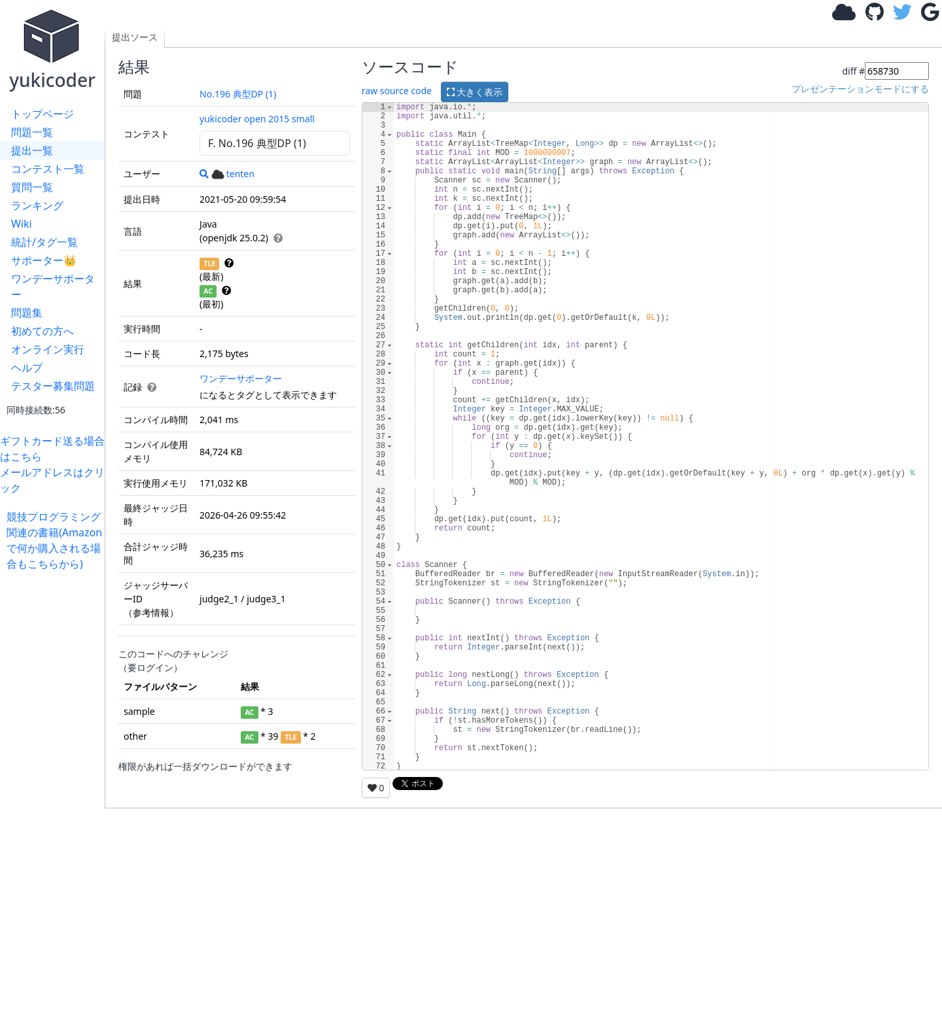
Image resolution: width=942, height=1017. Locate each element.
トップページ (42, 114)
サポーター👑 (44, 260)
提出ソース (135, 37)
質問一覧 (32, 187)
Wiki (21, 223)
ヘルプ (27, 367)
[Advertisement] (56, 768)
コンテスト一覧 (47, 169)
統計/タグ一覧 (44, 242)
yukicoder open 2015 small (257, 118)
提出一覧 (32, 150)
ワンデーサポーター (53, 286)
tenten (232, 173)
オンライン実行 (47, 349)
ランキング (37, 205)
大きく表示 (475, 92)
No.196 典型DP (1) (238, 94)
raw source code (397, 90)
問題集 (27, 312)
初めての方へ (42, 331)
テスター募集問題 (53, 386)
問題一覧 (32, 132)
